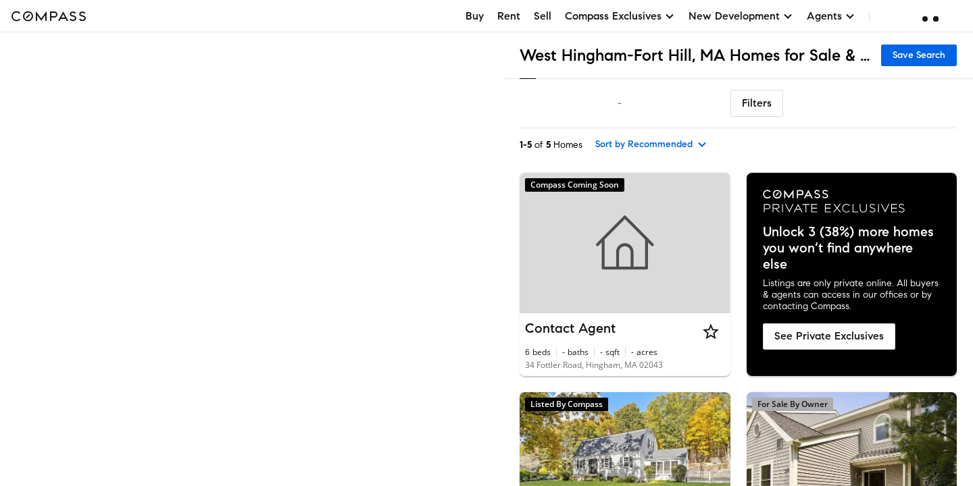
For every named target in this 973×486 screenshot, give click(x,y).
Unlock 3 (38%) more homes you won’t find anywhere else (848, 248)
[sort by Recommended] (651, 144)
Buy (475, 15)
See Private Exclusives (829, 335)
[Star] (711, 331)
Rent (508, 15)
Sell (542, 15)
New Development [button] (741, 15)
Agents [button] (831, 15)
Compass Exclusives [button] (620, 15)
